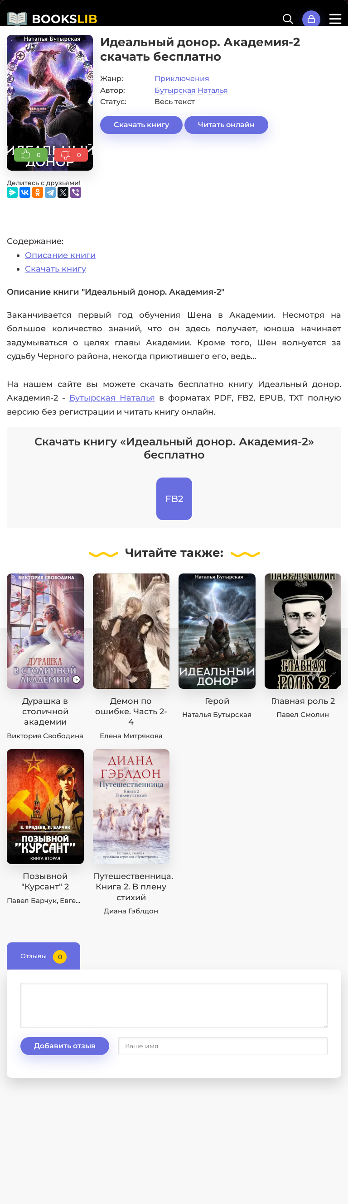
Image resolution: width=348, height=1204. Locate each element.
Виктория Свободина (45, 735)
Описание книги (60, 255)
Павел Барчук (32, 900)
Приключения (182, 78)
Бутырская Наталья (191, 90)
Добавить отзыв (65, 1046)
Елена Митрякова (131, 735)
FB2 (174, 498)
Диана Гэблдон (131, 911)
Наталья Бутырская (216, 714)
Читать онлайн (226, 124)
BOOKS (64, 19)
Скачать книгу (141, 124)
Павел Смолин (302, 714)
